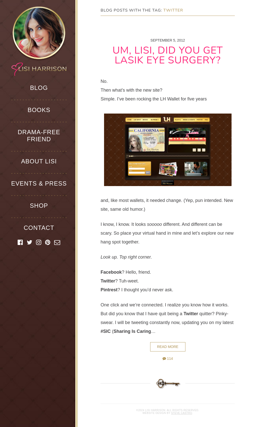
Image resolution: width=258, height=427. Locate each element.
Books (38, 109)
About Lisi (39, 161)
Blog (39, 87)
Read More (167, 347)
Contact (39, 227)
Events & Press (39, 183)
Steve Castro (181, 413)
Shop (39, 205)
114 (168, 359)
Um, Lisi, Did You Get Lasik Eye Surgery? (168, 55)
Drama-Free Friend (39, 136)
